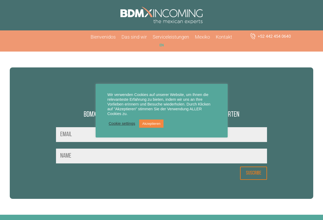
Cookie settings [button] (122, 123)
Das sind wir (134, 37)
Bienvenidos (103, 37)
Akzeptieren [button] (151, 124)
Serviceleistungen (171, 37)
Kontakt (224, 37)
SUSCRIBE (253, 173)
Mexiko (202, 37)
